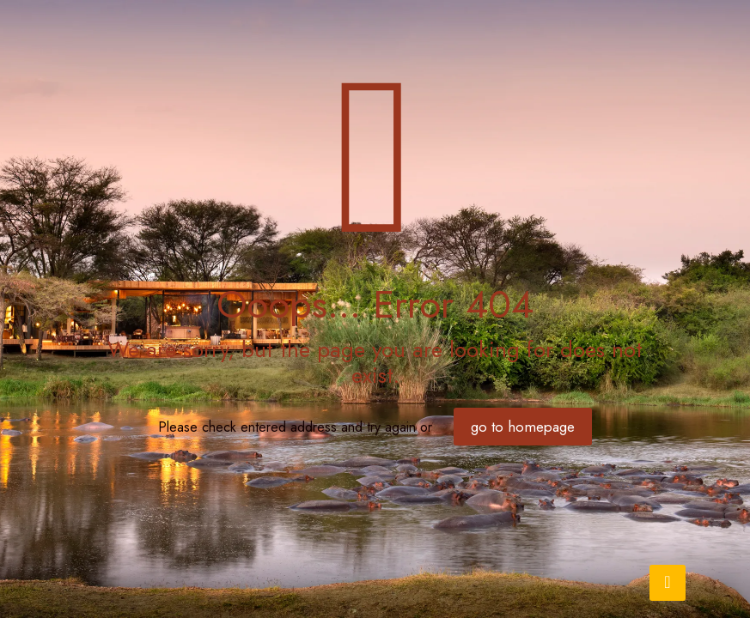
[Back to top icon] (667, 583)
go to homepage (523, 426)
